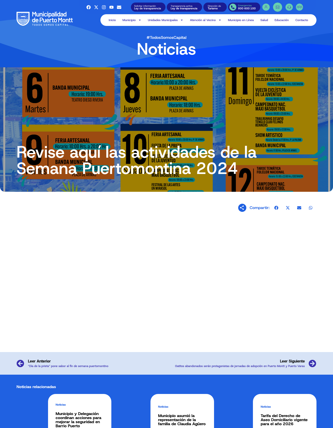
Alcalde (82, 415)
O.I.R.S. (174, 415)
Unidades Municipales (166, 20)
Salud (264, 20)
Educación (282, 20)
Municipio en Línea (241, 20)
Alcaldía (130, 420)
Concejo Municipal (88, 420)
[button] (276, 210)
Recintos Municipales (137, 415)
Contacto (301, 20)
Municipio (132, 20)
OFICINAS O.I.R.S (180, 420)
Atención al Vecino (205, 20)
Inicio (112, 20)
